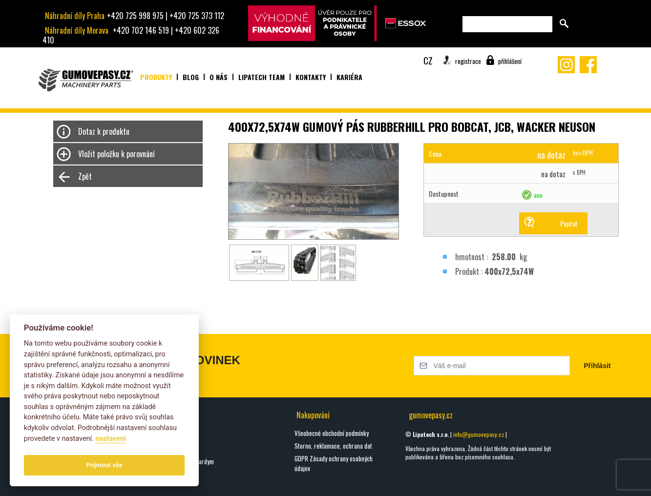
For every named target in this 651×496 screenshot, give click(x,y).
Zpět (85, 176)
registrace (468, 61)
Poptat (569, 223)
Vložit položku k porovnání (116, 154)
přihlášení (510, 61)
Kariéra (349, 77)
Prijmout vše (104, 465)
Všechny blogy (175, 482)
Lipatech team (261, 77)
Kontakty (310, 77)
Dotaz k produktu (103, 131)
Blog (191, 77)
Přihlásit (597, 366)
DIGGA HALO (172, 449)
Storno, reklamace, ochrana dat (333, 446)
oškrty (165, 436)
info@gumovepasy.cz (478, 434)
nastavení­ (110, 438)
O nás (219, 77)
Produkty (156, 77)
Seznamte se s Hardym (186, 461)
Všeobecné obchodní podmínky (331, 433)
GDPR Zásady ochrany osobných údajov (333, 463)
